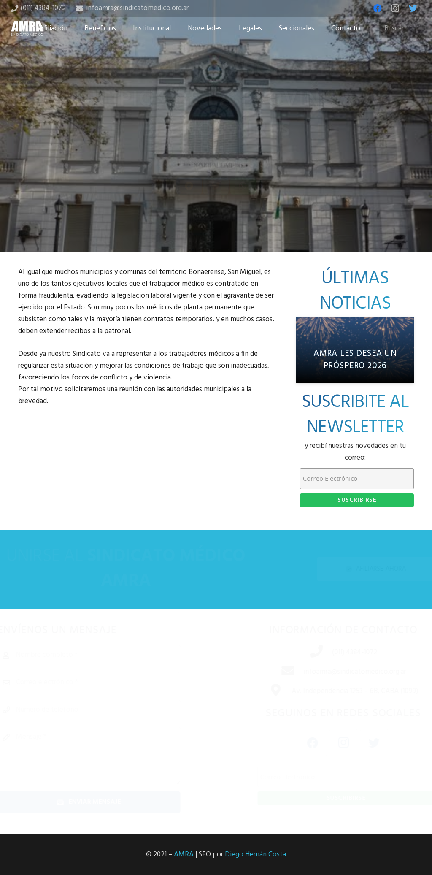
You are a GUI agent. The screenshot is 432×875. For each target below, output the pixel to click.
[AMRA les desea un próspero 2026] (355, 350)
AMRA (184, 854)
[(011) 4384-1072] (306, 652)
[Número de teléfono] (102, 710)
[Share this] (189, 206)
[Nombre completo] (102, 655)
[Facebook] (377, 8)
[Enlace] (27, 28)
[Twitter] (413, 8)
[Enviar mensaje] (102, 802)
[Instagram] (395, 8)
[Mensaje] (102, 755)
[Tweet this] (216, 206)
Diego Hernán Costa (255, 854)
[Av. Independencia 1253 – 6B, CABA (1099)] (265, 691)
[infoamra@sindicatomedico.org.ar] (278, 672)
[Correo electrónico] (102, 682)
